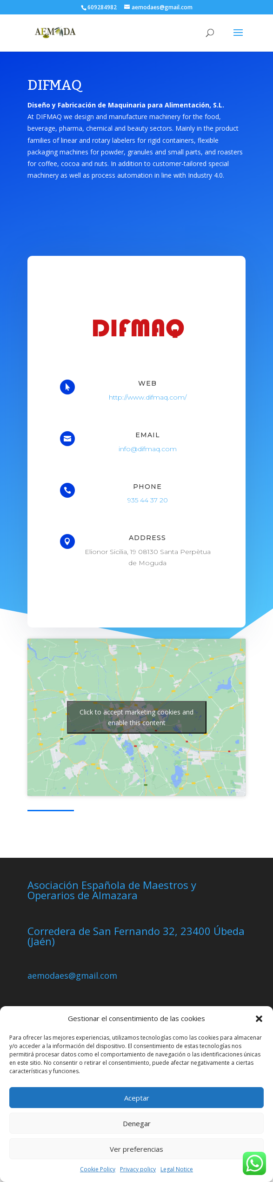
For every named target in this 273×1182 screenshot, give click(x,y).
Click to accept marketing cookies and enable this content (136, 717)
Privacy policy (138, 1169)
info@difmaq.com (148, 449)
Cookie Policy (97, 1169)
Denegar (137, 1123)
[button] (259, 1018)
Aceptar (136, 1097)
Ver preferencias (136, 1149)
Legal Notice (176, 1169)
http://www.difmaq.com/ (147, 396)
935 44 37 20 (147, 501)
